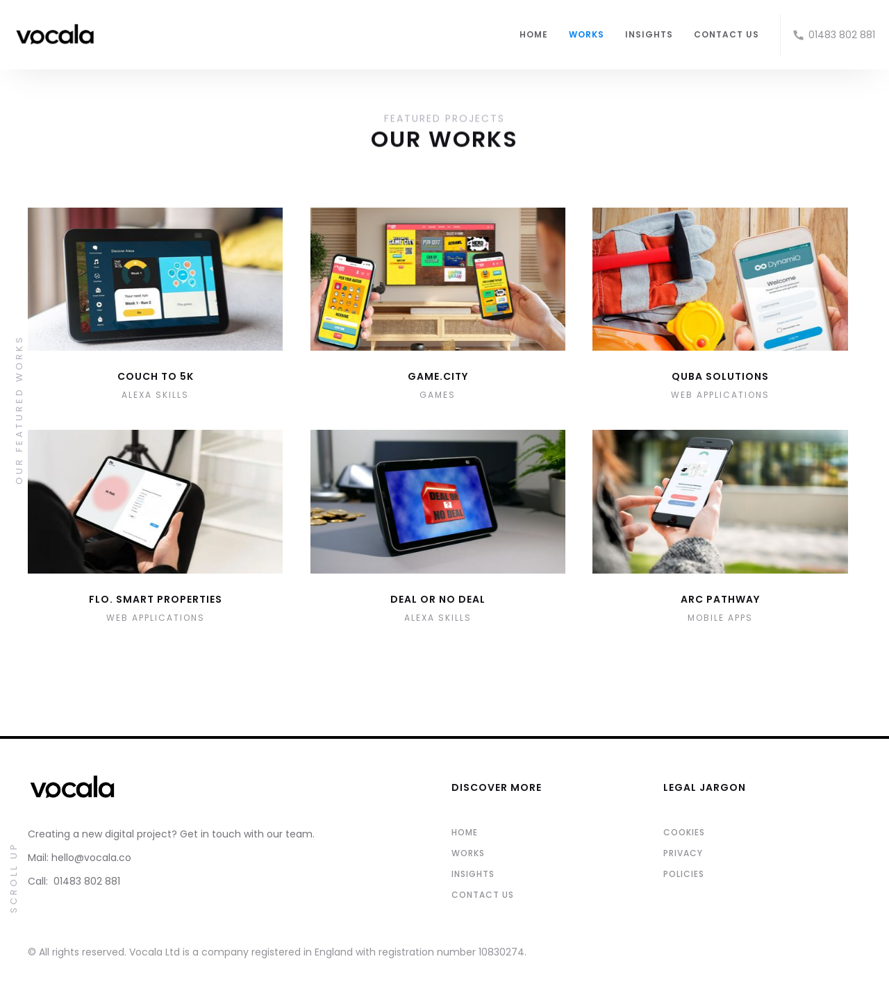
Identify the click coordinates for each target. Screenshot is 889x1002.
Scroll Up (13, 877)
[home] (260, 35)
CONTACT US (726, 34)
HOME (534, 34)
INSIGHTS (649, 34)
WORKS (586, 34)
